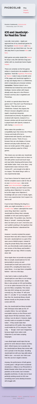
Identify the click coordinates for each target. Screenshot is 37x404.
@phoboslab (22, 24)
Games (25, 10)
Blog (24, 8)
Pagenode (32, 396)
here (26, 50)
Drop (28, 46)
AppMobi (21, 73)
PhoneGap (28, 73)
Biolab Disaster (19, 46)
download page (15, 183)
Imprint (20, 396)
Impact (7, 64)
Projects (26, 12)
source (29, 57)
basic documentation (15, 185)
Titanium (9, 76)
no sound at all (17, 125)
